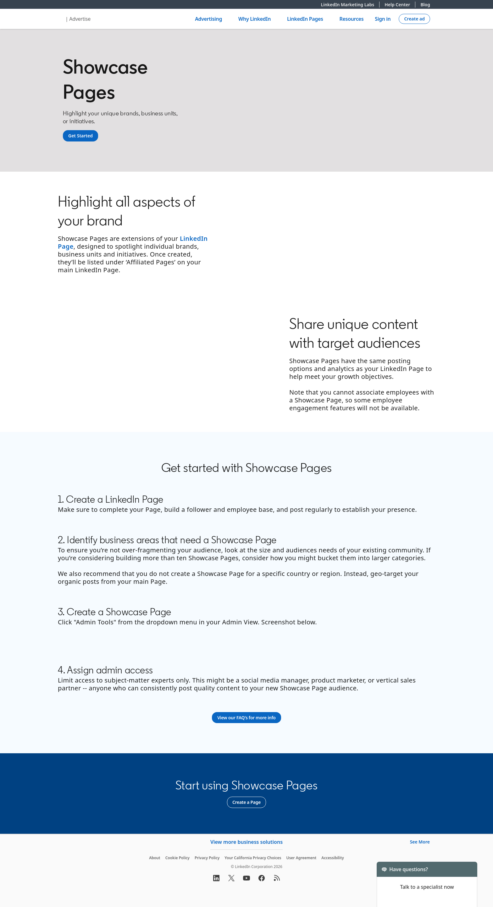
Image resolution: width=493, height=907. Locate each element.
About (154, 857)
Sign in (383, 18)
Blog (425, 5)
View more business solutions (246, 841)
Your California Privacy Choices (252, 857)
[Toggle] (467, 869)
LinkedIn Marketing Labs (350, 5)
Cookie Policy (177, 857)
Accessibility (332, 857)
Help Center (400, 5)
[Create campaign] (414, 19)
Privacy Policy (207, 857)
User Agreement (301, 857)
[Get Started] (80, 135)
